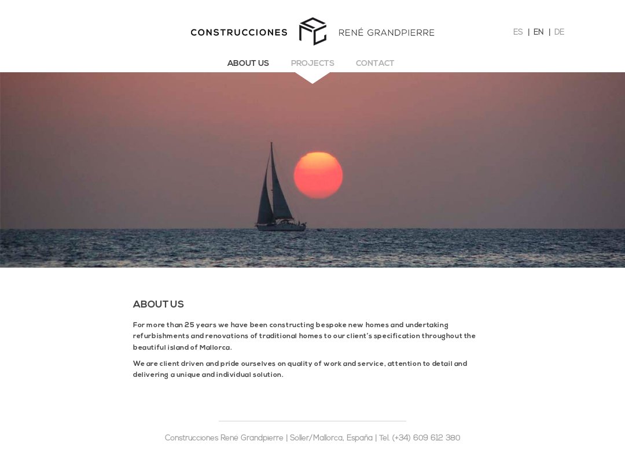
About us (248, 64)
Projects (312, 64)
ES (518, 32)
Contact (375, 64)
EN (538, 32)
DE (559, 32)
